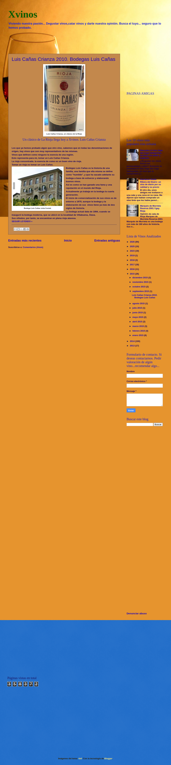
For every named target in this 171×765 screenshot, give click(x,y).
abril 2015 (137, 321)
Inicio (68, 240)
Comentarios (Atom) (33, 247)
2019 (132, 255)
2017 (132, 264)
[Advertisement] (85, 41)
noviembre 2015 (140, 282)
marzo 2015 (138, 326)
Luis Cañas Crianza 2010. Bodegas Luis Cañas (63, 59)
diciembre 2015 (140, 277)
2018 (132, 260)
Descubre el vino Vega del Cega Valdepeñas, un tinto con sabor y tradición (151, 154)
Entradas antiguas (107, 240)
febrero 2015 (139, 331)
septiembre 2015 (141, 291)
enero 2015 (138, 335)
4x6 (80, 758)
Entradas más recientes (24, 240)
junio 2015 (137, 312)
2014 (132, 341)
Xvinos (22, 14)
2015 (132, 274)
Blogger (108, 758)
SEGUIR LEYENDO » (22, 221)
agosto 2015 (138, 303)
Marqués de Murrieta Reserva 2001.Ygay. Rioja (150, 208)
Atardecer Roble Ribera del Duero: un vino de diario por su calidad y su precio (150, 183)
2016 (132, 269)
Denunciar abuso (137, 613)
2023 (132, 251)
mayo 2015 (138, 317)
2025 (132, 246)
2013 (132, 345)
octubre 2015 (139, 286)
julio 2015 (137, 308)
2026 (132, 242)
